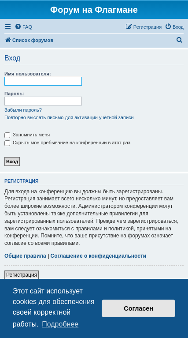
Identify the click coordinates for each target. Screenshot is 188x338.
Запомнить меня (27, 134)
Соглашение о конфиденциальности (99, 256)
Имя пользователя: (27, 73)
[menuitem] (23, 27)
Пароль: (14, 93)
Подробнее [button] (60, 324)
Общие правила (25, 256)
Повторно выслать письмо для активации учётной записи (69, 117)
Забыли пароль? (23, 110)
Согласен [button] (138, 308)
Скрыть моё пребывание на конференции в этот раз (67, 142)
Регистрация (21, 275)
